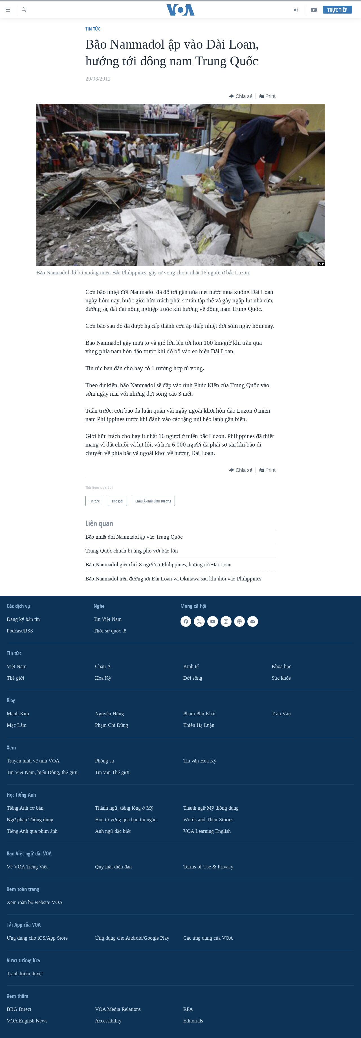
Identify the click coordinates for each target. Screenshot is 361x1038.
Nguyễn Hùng (109, 713)
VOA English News (27, 1020)
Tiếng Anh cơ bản (25, 808)
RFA (188, 1009)
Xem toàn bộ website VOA (35, 902)
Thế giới (15, 678)
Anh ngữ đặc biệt (113, 831)
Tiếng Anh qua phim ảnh (32, 831)
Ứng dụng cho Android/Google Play (132, 938)
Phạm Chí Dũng (111, 725)
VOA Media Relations (118, 1009)
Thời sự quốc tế (110, 631)
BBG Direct (19, 1009)
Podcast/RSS (20, 631)
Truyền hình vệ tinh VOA (33, 761)
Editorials (193, 1020)
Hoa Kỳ (103, 678)
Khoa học (281, 666)
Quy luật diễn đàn (113, 866)
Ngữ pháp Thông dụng (30, 819)
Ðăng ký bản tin (23, 619)
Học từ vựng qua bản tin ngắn (126, 819)
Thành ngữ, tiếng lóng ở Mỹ (124, 808)
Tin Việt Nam (108, 619)
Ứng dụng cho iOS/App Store (37, 938)
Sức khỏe (281, 678)
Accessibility (108, 1020)
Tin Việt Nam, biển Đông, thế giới (42, 772)
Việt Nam (17, 666)
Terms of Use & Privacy (208, 866)
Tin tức (92, 28)
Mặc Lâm (17, 725)
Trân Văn (281, 713)
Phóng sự (104, 761)
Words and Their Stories (208, 819)
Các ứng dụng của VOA (208, 938)
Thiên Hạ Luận (198, 725)
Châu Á (103, 666)
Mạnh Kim (18, 713)
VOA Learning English (207, 831)
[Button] (240, 96)
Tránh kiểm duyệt (25, 973)
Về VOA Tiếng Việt (27, 866)
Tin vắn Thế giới (112, 772)
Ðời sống (192, 678)
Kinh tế (191, 666)
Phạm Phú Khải (199, 713)
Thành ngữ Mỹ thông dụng (211, 808)
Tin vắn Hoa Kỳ (199, 761)
